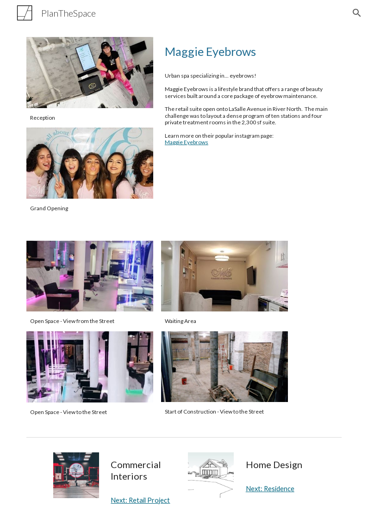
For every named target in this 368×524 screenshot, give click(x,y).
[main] (89, 118)
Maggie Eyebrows (186, 142)
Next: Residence (270, 489)
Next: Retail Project (140, 500)
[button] (357, 13)
